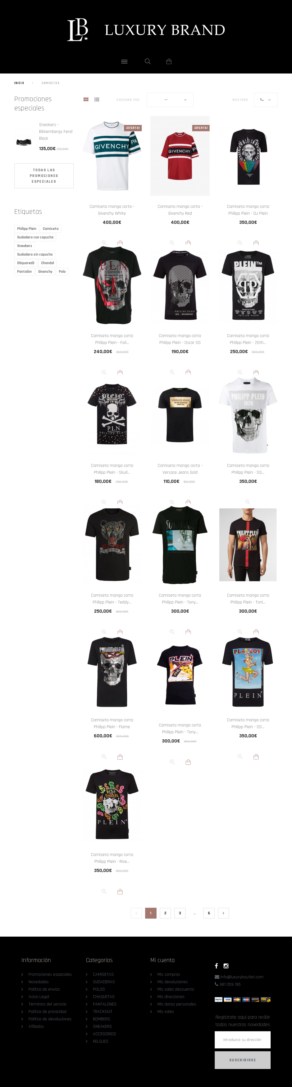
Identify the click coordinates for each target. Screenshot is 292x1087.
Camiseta (50, 228)
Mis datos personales (176, 1004)
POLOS (99, 989)
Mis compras (168, 974)
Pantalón (24, 271)
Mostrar (240, 100)
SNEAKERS (102, 1027)
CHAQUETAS (104, 997)
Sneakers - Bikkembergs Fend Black (55, 132)
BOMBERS (101, 1019)
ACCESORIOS (104, 1034)
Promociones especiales (33, 103)
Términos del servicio (47, 1004)
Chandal (47, 263)
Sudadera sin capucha (34, 254)
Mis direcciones (170, 997)
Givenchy (45, 271)
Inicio (19, 83)
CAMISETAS (103, 974)
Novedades (39, 982)
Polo (62, 271)
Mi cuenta (162, 960)
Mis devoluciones (172, 982)
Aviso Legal (39, 997)
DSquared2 (26, 263)
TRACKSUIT (102, 1012)
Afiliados (36, 1027)
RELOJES (100, 1041)
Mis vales (165, 1012)
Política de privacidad (47, 1012)
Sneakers (24, 246)
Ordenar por (128, 100)
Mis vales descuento (175, 989)
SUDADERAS (104, 982)
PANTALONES (105, 1004)
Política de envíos (44, 989)
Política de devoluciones (50, 1019)
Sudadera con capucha (35, 237)
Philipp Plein (26, 228)
